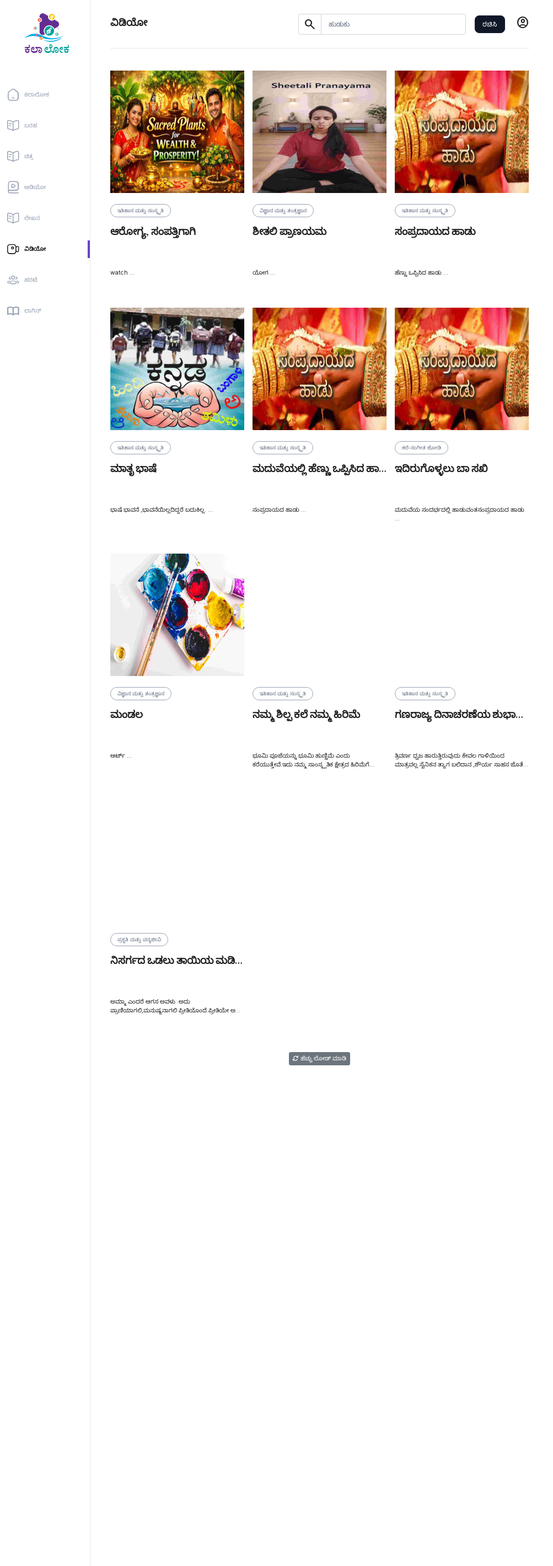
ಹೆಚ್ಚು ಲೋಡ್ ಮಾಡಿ (319, 1058)
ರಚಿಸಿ (489, 24)
